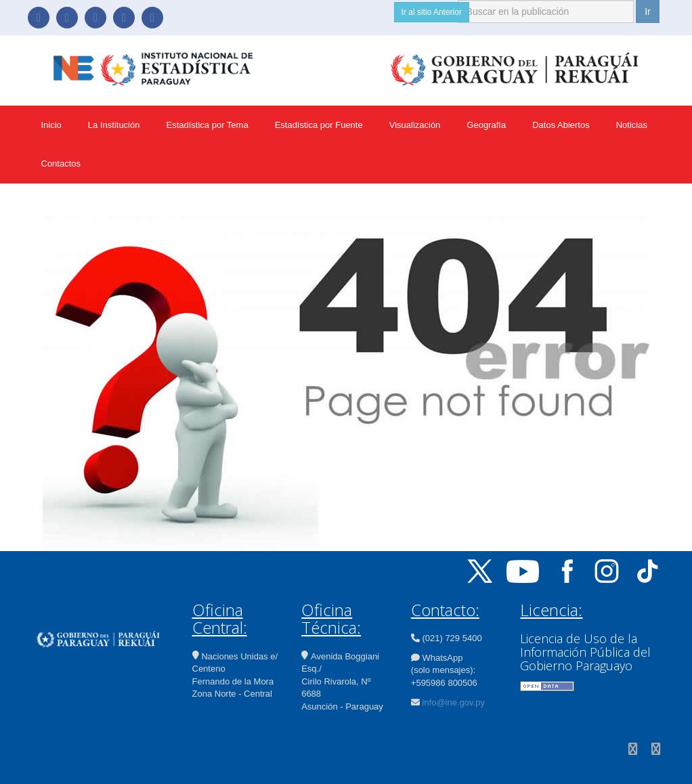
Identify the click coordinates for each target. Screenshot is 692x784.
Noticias (631, 125)
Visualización (415, 125)
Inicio (51, 125)
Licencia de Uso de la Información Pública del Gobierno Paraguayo (585, 652)
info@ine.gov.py (453, 702)
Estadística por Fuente (319, 125)
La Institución (114, 125)
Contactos (61, 163)
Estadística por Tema (207, 125)
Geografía (486, 125)
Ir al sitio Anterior (432, 12)
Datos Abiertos (561, 125)
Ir (648, 11)
